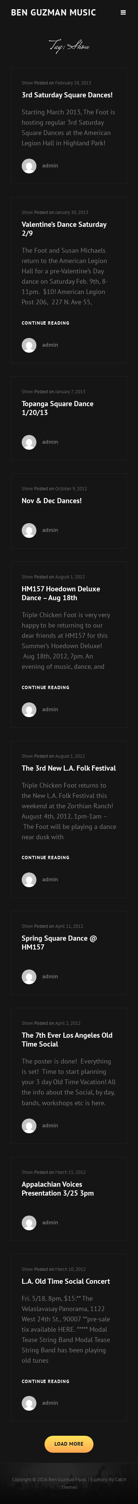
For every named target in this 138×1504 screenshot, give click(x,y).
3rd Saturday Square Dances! (67, 95)
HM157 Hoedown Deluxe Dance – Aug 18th (61, 593)
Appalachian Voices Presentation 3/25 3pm (58, 1188)
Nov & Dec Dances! (52, 500)
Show (27, 83)
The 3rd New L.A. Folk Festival (69, 768)
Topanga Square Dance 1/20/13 (57, 408)
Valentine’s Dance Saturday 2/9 (64, 228)
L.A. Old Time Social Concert (66, 1281)
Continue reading (46, 323)
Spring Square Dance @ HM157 (59, 942)
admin (50, 165)
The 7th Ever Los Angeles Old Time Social (67, 1039)
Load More (69, 1444)
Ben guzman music (53, 12)
